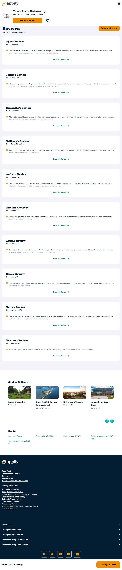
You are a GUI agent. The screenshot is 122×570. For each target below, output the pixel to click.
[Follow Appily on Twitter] (52, 554)
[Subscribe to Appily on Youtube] (77, 554)
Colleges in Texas (15, 436)
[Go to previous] (107, 421)
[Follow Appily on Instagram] (44, 554)
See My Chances (27, 20)
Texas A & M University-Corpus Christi (47, 403)
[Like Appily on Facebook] (60, 554)
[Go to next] (112, 421)
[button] (47, 20)
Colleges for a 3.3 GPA (44, 436)
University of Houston (73, 402)
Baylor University (16, 402)
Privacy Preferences (9, 509)
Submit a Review (109, 28)
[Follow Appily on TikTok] (69, 554)
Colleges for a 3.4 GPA (72, 436)
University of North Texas (100, 403)
